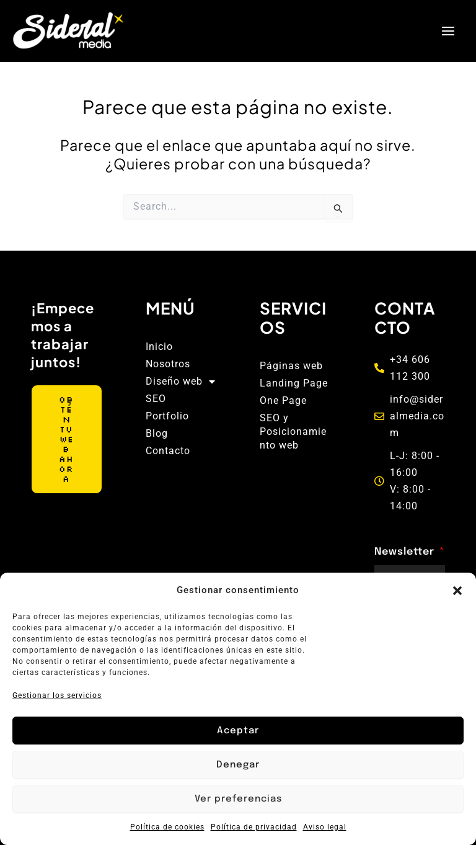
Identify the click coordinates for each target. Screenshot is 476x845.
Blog (157, 433)
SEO (156, 399)
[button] (457, 590)
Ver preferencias (238, 799)
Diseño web (181, 381)
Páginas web (291, 366)
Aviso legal (324, 827)
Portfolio (167, 416)
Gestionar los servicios (57, 695)
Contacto (168, 451)
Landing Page (294, 383)
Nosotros (168, 364)
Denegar (238, 765)
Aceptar (238, 731)
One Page (283, 400)
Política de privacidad (254, 827)
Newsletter (406, 552)
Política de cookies (167, 827)
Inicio (159, 346)
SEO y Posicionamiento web (293, 431)
